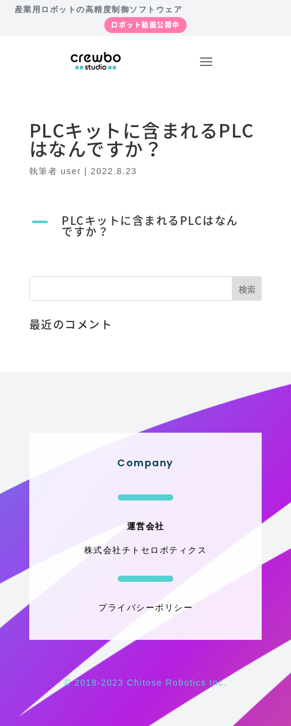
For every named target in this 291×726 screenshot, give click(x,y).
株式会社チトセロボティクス (145, 550)
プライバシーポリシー (145, 607)
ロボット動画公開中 (145, 25)
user (71, 171)
